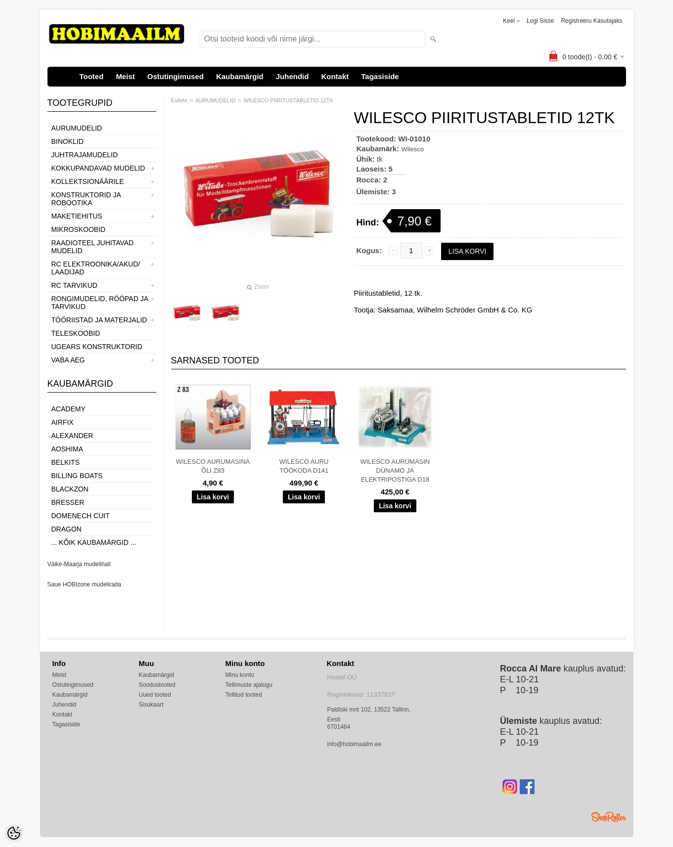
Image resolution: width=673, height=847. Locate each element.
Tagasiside (380, 76)
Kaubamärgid (240, 76)
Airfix (62, 422)
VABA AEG (68, 360)
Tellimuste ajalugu (248, 684)
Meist (125, 76)
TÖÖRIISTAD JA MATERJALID (99, 320)
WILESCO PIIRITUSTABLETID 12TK (288, 100)
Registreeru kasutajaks (591, 20)
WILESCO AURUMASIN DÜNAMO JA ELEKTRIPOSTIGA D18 (395, 470)
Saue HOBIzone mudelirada (84, 584)
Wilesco (412, 149)
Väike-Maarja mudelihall (79, 564)
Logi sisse (540, 20)
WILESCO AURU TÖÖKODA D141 (304, 466)
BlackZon (70, 489)
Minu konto (240, 674)
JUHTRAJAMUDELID (84, 155)
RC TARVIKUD (74, 285)
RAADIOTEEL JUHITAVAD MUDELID (92, 247)
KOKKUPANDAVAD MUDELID (98, 168)
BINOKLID (67, 141)
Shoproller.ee (608, 817)
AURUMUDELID (76, 128)
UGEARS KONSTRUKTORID (96, 347)
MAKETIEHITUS (76, 216)
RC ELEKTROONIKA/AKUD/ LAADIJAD (95, 268)
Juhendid (292, 76)
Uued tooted (155, 694)
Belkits (65, 462)
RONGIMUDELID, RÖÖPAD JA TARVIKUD (99, 303)
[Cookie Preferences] (14, 833)
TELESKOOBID (75, 333)
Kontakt (335, 76)
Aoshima (67, 449)
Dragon (66, 529)
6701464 (339, 726)
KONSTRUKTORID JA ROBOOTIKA (86, 199)
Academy (68, 409)
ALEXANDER (72, 436)
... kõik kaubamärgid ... (93, 542)
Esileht (179, 100)
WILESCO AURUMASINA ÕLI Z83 (213, 466)
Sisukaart (151, 704)
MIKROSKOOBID (78, 229)
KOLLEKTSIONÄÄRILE (87, 181)
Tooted (92, 76)
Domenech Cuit (80, 516)
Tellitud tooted (243, 694)
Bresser (68, 502)
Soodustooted (157, 684)
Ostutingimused (175, 76)
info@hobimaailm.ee (354, 744)
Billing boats (77, 476)
